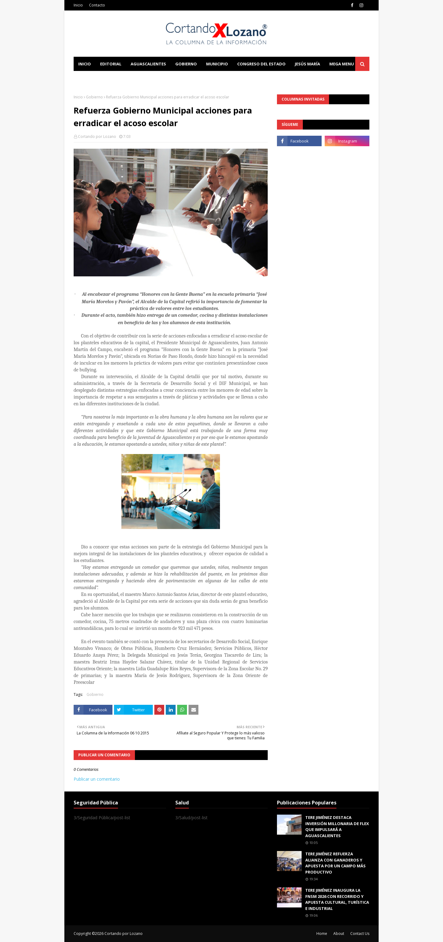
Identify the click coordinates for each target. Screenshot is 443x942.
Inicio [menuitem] (84, 64)
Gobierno (94, 97)
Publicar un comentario (97, 779)
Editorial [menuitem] (110, 64)
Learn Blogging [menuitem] (96, 78)
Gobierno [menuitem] (186, 64)
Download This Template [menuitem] (201, 78)
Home (321, 933)
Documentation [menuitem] (141, 78)
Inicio (78, 5)
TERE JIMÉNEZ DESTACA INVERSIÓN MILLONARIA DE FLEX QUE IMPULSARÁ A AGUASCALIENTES (337, 826)
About (338, 933)
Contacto (97, 5)
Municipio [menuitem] (217, 64)
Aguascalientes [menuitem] (148, 64)
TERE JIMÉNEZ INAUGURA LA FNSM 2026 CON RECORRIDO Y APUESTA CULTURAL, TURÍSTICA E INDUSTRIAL (337, 899)
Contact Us (359, 933)
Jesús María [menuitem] (307, 64)
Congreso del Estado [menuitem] (261, 64)
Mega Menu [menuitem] (341, 64)
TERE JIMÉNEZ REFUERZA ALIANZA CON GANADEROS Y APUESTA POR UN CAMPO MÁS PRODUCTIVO (335, 863)
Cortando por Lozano (97, 136)
